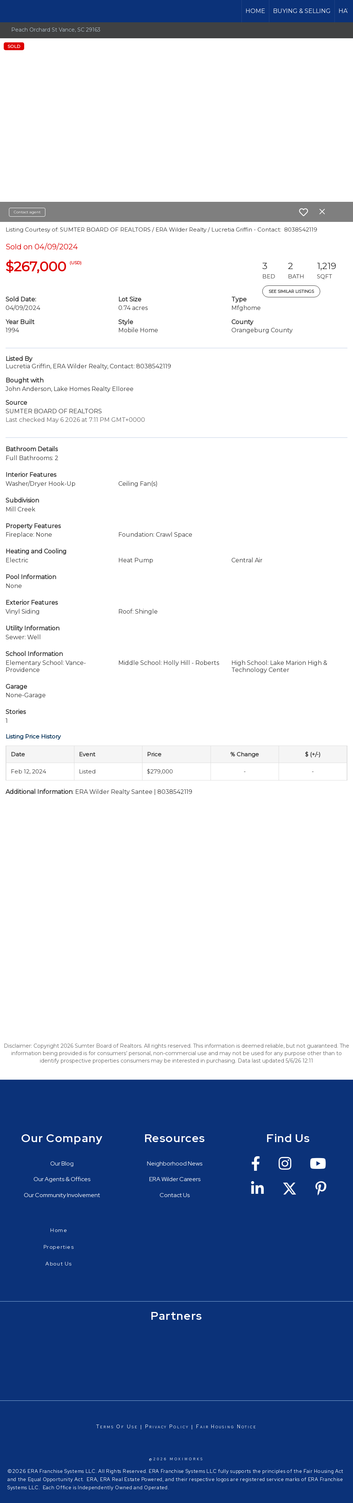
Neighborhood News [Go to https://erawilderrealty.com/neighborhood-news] (174, 1163)
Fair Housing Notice (226, 1426)
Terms (105, 1426)
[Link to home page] (9, 11)
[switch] (303, 212)
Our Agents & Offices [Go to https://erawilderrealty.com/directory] (61, 1179)
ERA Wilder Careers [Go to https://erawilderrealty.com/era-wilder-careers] (174, 1179)
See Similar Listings (291, 291)
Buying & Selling (302, 10)
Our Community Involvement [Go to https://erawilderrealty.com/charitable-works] (62, 1195)
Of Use (126, 1426)
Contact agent (27, 212)
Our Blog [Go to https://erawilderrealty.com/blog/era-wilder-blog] (62, 1163)
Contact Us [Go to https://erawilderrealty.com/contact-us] (175, 1195)
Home (255, 10)
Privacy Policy (167, 1426)
